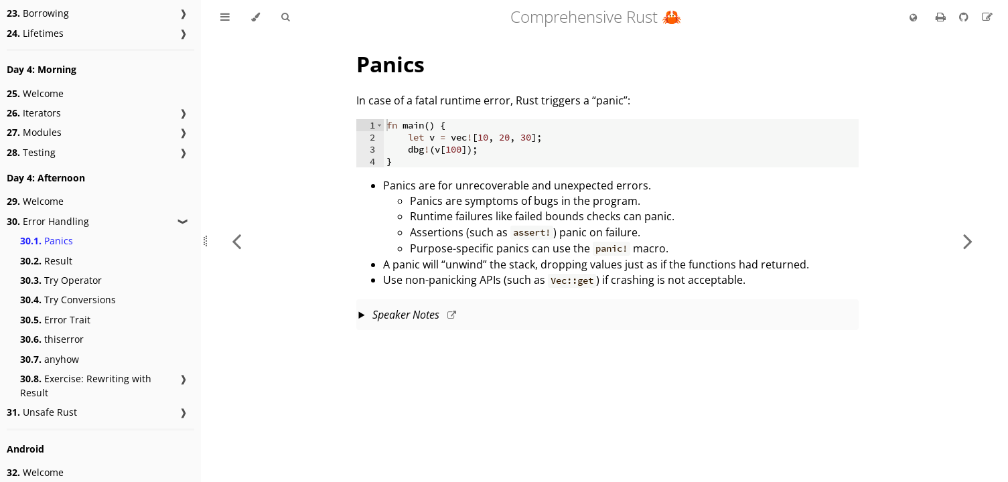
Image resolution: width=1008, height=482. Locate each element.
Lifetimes (35, 33)
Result (46, 260)
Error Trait (55, 319)
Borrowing (38, 13)
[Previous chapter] (236, 241)
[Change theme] (255, 17)
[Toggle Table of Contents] (225, 17)
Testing (31, 152)
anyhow (49, 359)
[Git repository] (965, 16)
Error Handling (48, 221)
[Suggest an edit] (987, 16)
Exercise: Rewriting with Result (85, 385)
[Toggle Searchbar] (285, 17)
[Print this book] (942, 16)
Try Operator (61, 280)
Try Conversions (68, 299)
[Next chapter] (968, 241)
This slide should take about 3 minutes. (609, 316)
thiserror (52, 339)
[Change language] (913, 18)
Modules (34, 132)
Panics (46, 240)
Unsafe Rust (42, 412)
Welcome (35, 93)
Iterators (34, 112)
